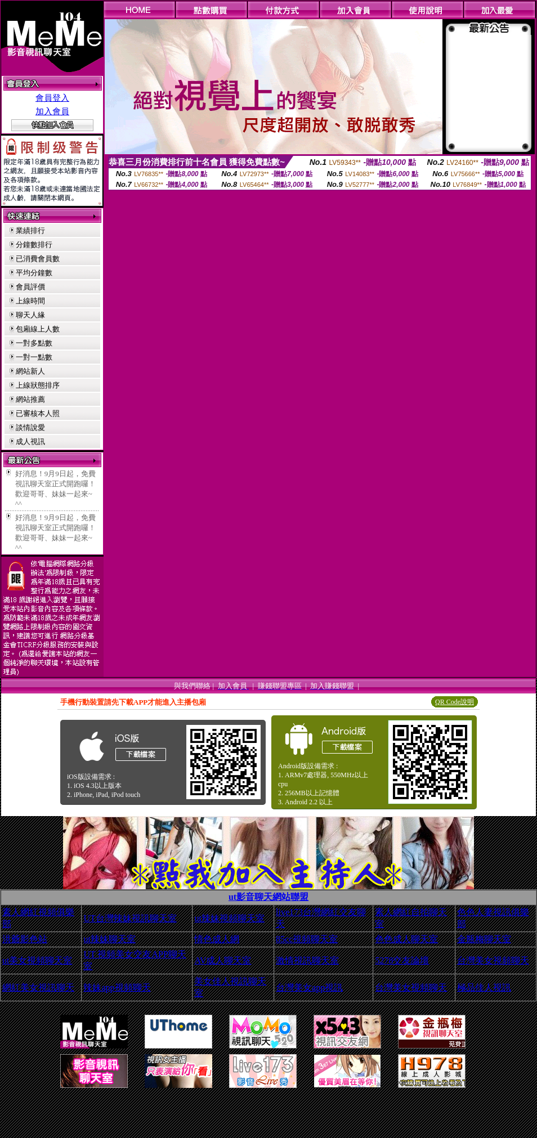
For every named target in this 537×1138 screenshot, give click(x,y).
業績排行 (30, 230)
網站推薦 (30, 399)
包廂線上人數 (38, 329)
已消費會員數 (38, 258)
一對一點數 (34, 357)
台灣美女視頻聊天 (493, 960)
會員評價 (30, 287)
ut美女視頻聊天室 (37, 960)
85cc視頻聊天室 (307, 939)
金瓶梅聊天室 (484, 939)
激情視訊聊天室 (307, 960)
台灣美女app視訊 (309, 987)
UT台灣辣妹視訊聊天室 (129, 918)
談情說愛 (30, 427)
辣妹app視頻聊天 (116, 987)
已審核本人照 (38, 413)
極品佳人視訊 (484, 987)
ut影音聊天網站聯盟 (268, 897)
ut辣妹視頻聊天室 (229, 918)
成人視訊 (30, 441)
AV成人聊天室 (222, 960)
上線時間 (30, 301)
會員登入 (52, 97)
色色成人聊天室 (406, 939)
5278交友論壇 (402, 960)
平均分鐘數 (34, 272)
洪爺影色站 (24, 939)
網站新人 (30, 371)
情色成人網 (216, 939)
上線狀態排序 (38, 385)
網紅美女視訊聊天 (38, 987)
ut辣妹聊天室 (109, 939)
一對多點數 (34, 343)
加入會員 (52, 111)
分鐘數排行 (34, 244)
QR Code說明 (454, 702)
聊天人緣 (30, 315)
